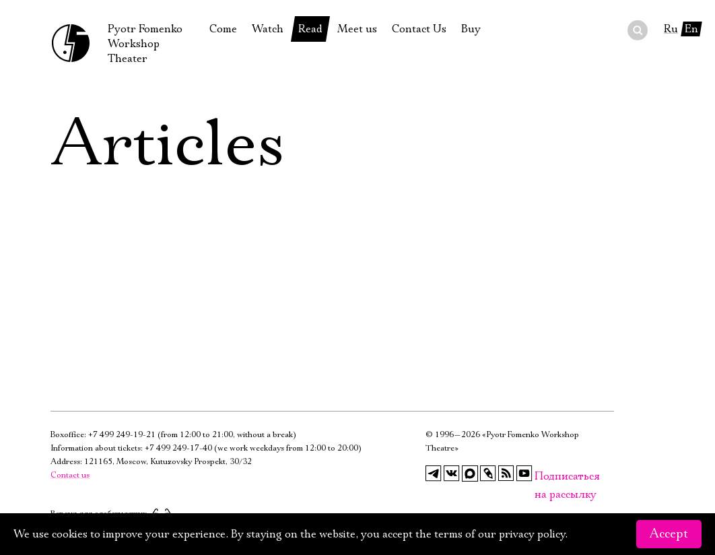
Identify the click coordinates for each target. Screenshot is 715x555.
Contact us (70, 475)
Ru (671, 29)
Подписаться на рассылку (543, 476)
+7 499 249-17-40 (178, 448)
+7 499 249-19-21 (122, 435)
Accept (669, 534)
